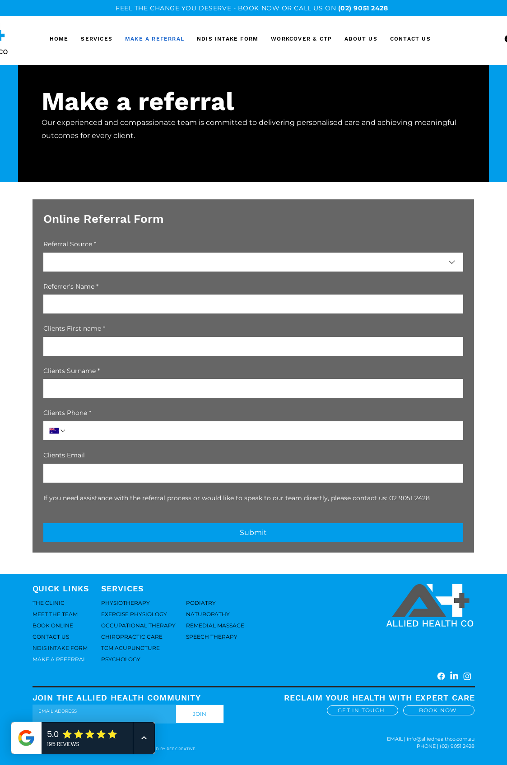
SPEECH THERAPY (211, 636)
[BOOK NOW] (438, 710)
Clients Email (64, 455)
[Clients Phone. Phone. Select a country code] (57, 430)
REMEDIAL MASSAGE (215, 625)
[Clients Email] (250, 473)
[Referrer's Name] (250, 304)
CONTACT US (51, 636)
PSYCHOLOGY (120, 659)
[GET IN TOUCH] (362, 710)
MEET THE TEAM (55, 614)
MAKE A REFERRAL (59, 659)
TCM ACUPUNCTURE (130, 648)
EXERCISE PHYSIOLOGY (133, 614)
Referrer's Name (70, 286)
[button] (361, 38)
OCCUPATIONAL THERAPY (133, 625)
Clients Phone (67, 413)
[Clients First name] (250, 346)
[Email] (101, 711)
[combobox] (253, 262)
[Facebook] (441, 676)
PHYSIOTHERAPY (125, 602)
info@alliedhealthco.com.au (440, 739)
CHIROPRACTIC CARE (132, 636)
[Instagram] (467, 676)
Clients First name (74, 328)
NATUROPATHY (208, 614)
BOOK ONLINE (53, 625)
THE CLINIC (49, 602)
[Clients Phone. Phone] (261, 431)
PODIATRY (201, 602)
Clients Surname (71, 371)
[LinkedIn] (454, 676)
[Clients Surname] (250, 388)
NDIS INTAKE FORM (60, 648)
